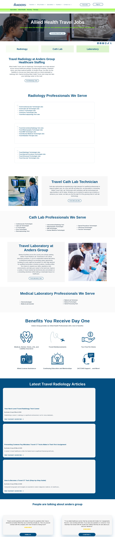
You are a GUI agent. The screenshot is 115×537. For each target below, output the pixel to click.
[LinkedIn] (98, 42)
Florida (64, 514)
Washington (65, 529)
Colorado (64, 511)
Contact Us (67, 4)
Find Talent (21, 509)
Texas (63, 526)
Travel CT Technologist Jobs (28, 114)
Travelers (31, 4)
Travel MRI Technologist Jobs (57, 114)
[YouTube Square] (106, 42)
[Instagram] (35, 493)
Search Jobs (22, 516)
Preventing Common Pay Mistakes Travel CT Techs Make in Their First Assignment (57, 376)
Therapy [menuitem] (35, 9)
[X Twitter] (111, 42)
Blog (19, 519)
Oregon (64, 523)
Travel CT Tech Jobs (89, 503)
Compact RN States (67, 503)
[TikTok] (108, 42)
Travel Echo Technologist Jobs (29, 116)
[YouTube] (38, 493)
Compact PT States (67, 506)
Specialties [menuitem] (13, 9)
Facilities (58, 4)
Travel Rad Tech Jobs (89, 506)
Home (20, 500)
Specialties (50, 4)
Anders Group (10, 380)
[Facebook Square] (100, 42)
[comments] (45, 493)
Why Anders (40, 4)
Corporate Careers (23, 525)
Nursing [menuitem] (29, 9)
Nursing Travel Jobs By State (48, 510)
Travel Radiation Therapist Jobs (58, 120)
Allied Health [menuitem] (22, 9)
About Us (21, 512)
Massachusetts (66, 520)
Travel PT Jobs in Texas (90, 535)
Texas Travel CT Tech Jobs (91, 532)
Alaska (64, 509)
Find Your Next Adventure (14, 389)
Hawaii (64, 517)
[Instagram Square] (103, 42)
